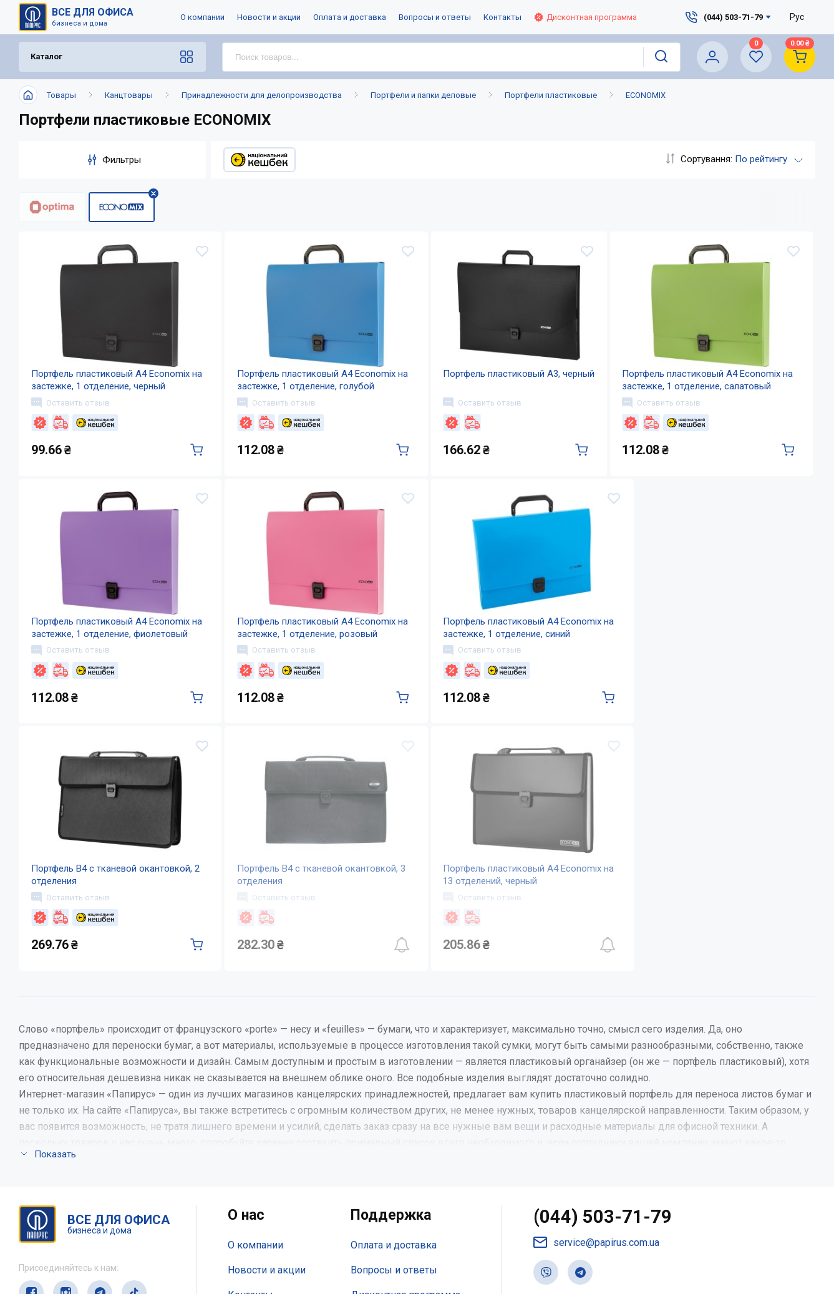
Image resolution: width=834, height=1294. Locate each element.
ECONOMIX (646, 95)
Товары (61, 95)
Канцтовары (129, 95)
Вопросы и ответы (435, 17)
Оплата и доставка (349, 17)
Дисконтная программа (585, 17)
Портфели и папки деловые (423, 95)
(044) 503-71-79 (602, 1250)
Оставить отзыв (70, 413)
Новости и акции (269, 17)
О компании (202, 17)
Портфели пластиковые (551, 95)
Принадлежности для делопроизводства (262, 95)
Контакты (502, 17)
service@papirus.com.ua (596, 1276)
